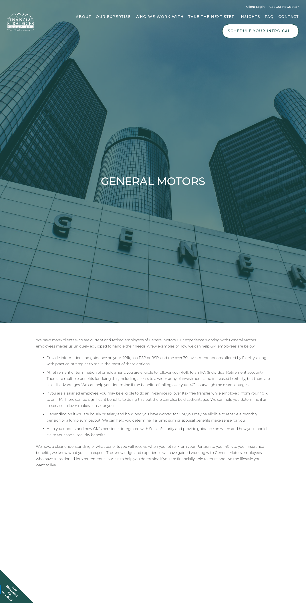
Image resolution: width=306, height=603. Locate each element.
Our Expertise (113, 17)
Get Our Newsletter (284, 6)
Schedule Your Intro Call (260, 31)
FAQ (269, 17)
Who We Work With (159, 17)
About (83, 17)
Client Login (255, 6)
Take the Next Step (211, 17)
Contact (288, 17)
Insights (249, 17)
